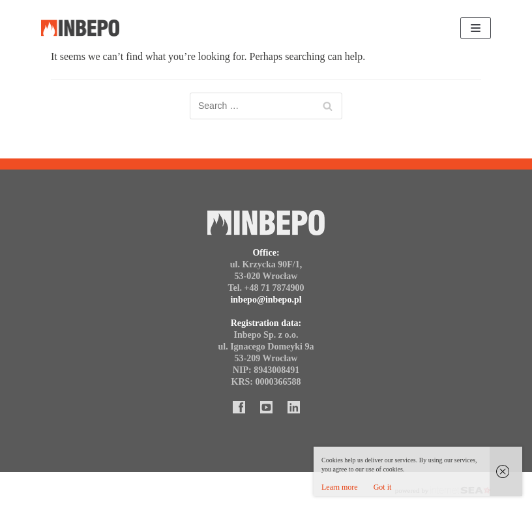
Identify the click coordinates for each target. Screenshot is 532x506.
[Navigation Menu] (475, 28)
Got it (383, 487)
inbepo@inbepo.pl (265, 300)
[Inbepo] (80, 28)
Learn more (339, 487)
